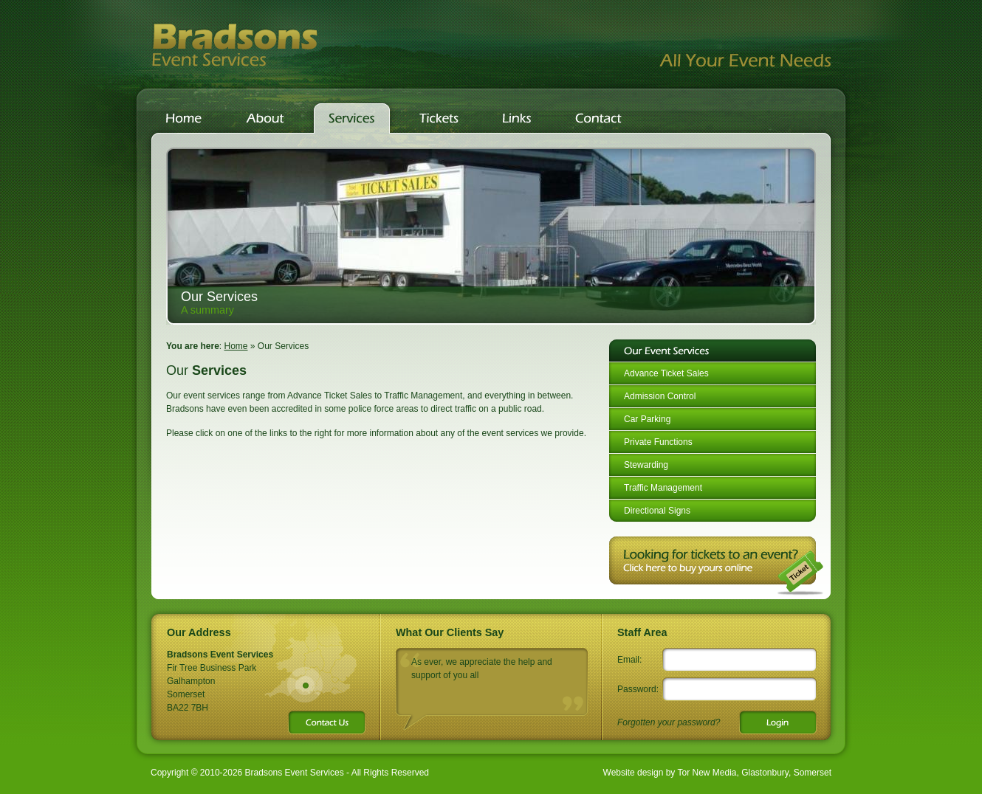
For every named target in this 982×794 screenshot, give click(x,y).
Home (184, 118)
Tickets (439, 118)
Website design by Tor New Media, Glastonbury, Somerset (717, 772)
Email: (629, 660)
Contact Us (602, 118)
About (265, 118)
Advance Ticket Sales (666, 373)
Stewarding (646, 465)
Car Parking (647, 419)
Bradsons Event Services (234, 44)
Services (351, 118)
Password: (638, 689)
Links (517, 118)
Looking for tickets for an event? (716, 566)
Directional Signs (657, 510)
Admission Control (660, 396)
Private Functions (658, 442)
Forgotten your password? (668, 722)
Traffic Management (663, 488)
